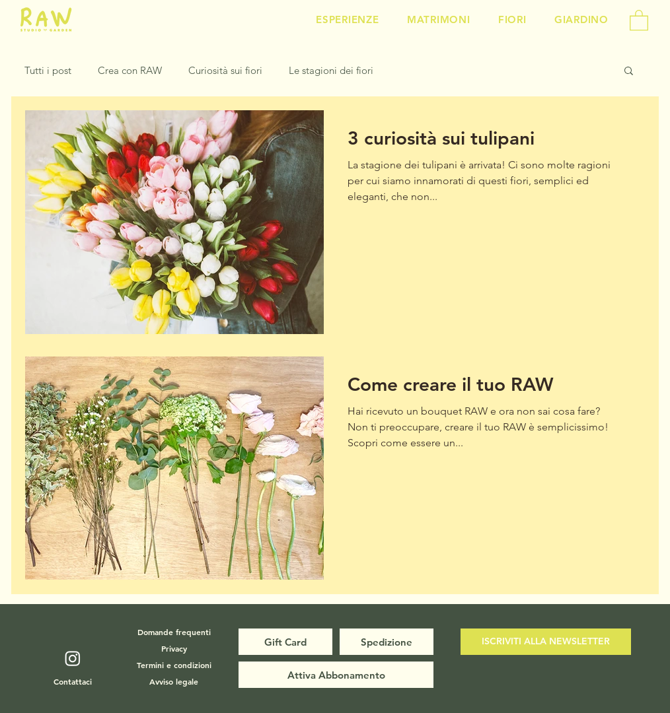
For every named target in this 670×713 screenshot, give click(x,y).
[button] (639, 19)
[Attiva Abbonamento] (336, 675)
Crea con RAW (130, 70)
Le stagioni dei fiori (331, 70)
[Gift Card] (285, 641)
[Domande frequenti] (174, 631)
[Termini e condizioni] (174, 664)
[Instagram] (73, 658)
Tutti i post (47, 70)
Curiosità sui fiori (225, 70)
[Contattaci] (72, 681)
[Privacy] (174, 648)
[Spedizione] (386, 641)
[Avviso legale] (174, 681)
